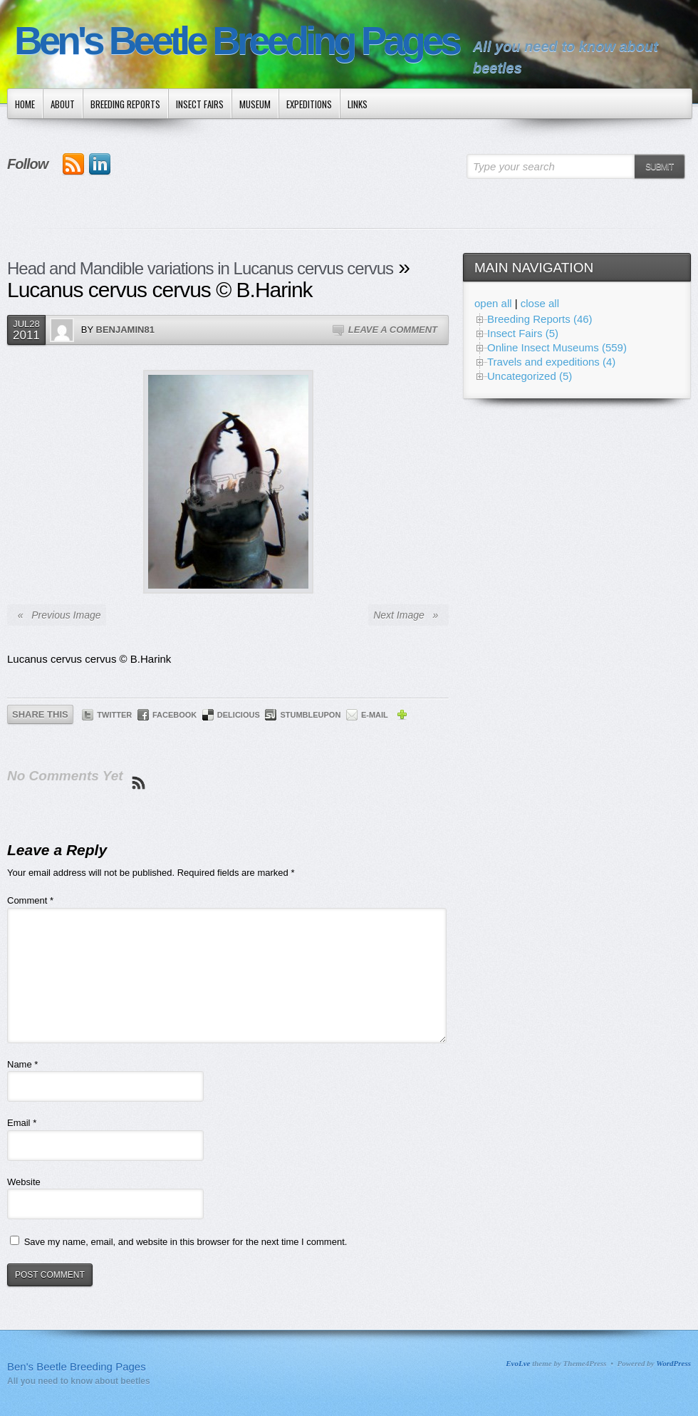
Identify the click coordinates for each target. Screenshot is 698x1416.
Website (24, 1182)
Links (358, 104)
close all (540, 303)
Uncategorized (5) (529, 376)
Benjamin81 (125, 329)
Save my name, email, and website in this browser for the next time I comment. (186, 1241)
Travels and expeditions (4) (551, 362)
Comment (30, 900)
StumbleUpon (310, 714)
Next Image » (408, 615)
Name (22, 1064)
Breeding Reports (125, 104)
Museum (255, 104)
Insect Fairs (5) (522, 333)
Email (21, 1122)
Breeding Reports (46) (540, 319)
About (63, 104)
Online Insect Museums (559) (557, 347)
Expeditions (309, 104)
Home (25, 104)
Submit (659, 167)
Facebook (174, 714)
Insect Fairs (200, 104)
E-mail (374, 714)
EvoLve (518, 1363)
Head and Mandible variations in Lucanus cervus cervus (200, 268)
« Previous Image (56, 615)
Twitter (114, 714)
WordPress (673, 1363)
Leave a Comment (392, 329)
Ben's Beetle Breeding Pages (236, 41)
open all (493, 303)
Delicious (238, 714)
